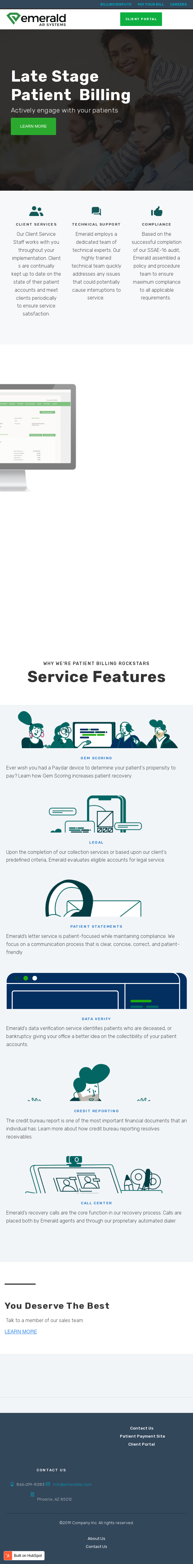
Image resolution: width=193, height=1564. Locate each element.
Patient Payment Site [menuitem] (143, 1436)
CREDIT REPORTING (96, 1111)
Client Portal (141, 19)
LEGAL (96, 842)
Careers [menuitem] (178, 4)
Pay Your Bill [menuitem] (151, 4)
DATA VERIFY (96, 1019)
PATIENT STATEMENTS (96, 926)
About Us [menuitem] (96, 1538)
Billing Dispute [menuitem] (115, 4)
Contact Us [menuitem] (141, 1428)
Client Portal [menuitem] (141, 1444)
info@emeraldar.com (72, 1484)
